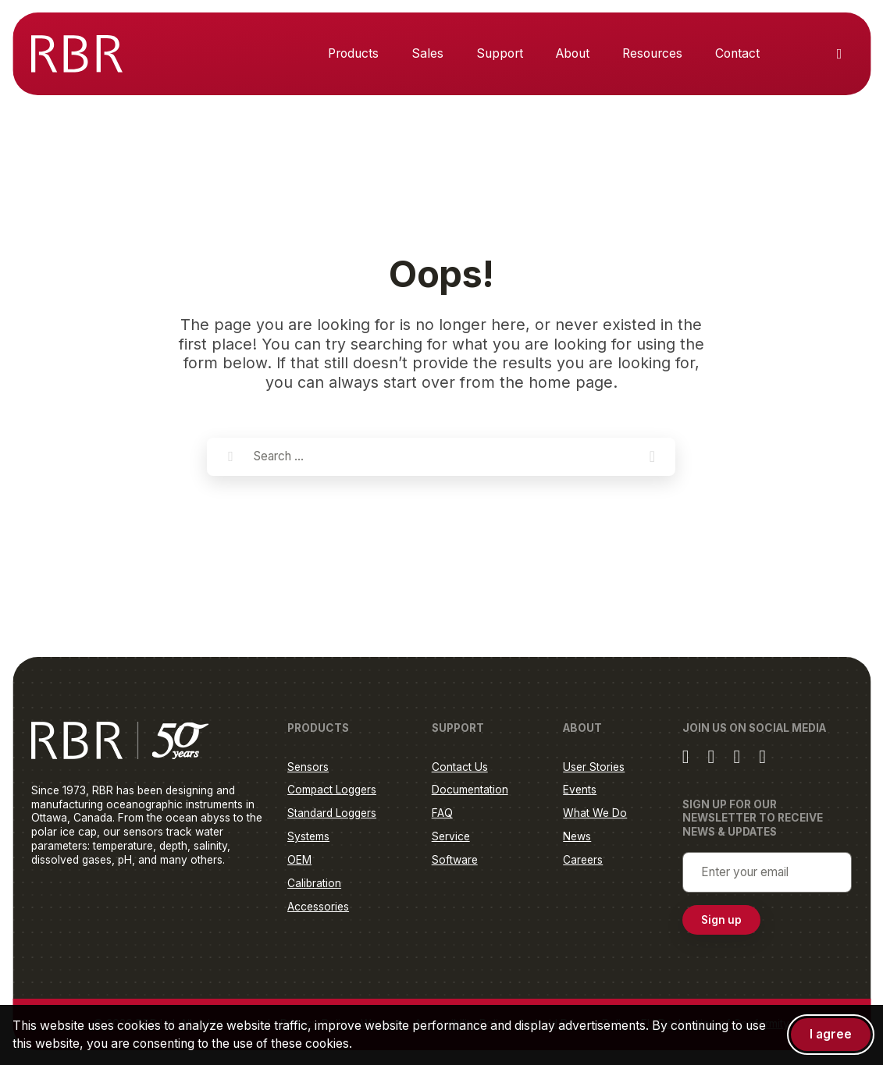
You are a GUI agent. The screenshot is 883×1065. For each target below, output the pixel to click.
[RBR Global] (77, 54)
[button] (652, 457)
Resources (652, 53)
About (572, 53)
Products (353, 53)
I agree (831, 1034)
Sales (427, 53)
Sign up (721, 921)
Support (499, 53)
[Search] (230, 457)
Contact (737, 53)
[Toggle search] (839, 53)
